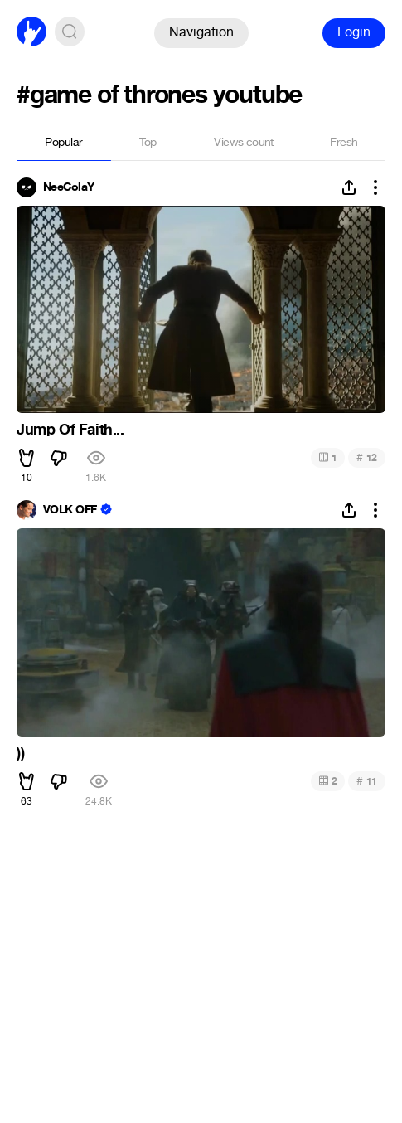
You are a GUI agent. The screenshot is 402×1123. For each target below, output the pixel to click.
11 (366, 781)
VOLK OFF (70, 510)
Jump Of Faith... (70, 430)
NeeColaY (68, 187)
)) (20, 753)
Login (354, 32)
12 (366, 457)
